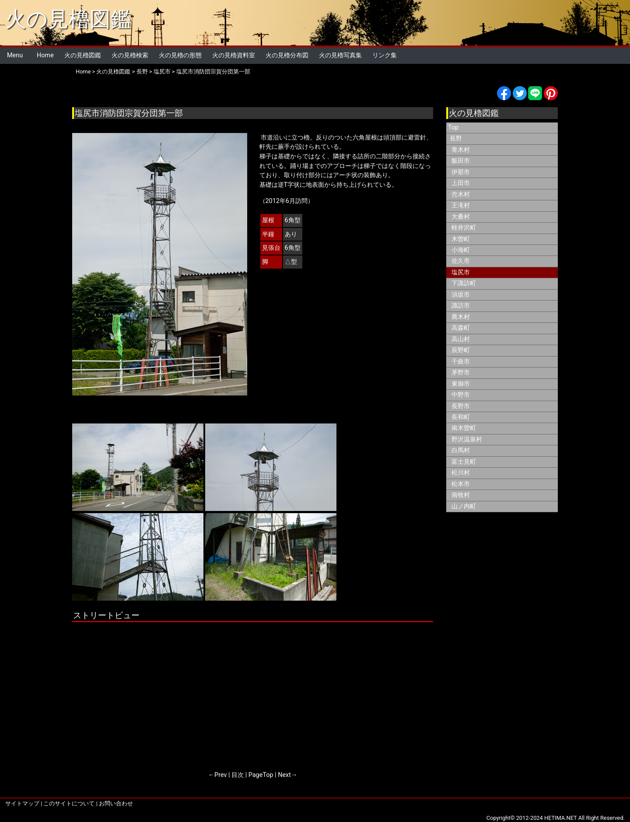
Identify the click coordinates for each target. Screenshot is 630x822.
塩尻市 (162, 71)
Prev (220, 775)
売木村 (461, 194)
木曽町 (461, 239)
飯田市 (461, 160)
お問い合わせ (116, 803)
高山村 (461, 339)
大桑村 (461, 216)
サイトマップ (22, 803)
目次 (237, 775)
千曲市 (461, 361)
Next (284, 775)
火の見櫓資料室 (233, 55)
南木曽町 (464, 428)
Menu (15, 55)
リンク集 (384, 55)
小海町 (461, 250)
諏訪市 (461, 305)
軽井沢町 (464, 227)
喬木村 (461, 317)
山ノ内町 (464, 506)
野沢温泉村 (467, 439)
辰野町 (461, 350)
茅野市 (461, 372)
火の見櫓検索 (130, 55)
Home (45, 55)
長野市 (461, 406)
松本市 (461, 484)
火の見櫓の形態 (180, 55)
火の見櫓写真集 (340, 55)
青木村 (461, 150)
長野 (142, 71)
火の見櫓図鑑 (68, 19)
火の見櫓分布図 (287, 55)
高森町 (461, 328)
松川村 (461, 472)
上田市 (461, 183)
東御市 (461, 384)
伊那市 (461, 172)
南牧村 (461, 495)
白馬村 (461, 450)
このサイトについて (68, 803)
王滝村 (461, 205)
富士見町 (464, 461)
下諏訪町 (464, 283)
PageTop (260, 775)
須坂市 (461, 294)
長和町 (461, 417)
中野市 (461, 395)
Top (453, 127)
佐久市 (461, 261)
